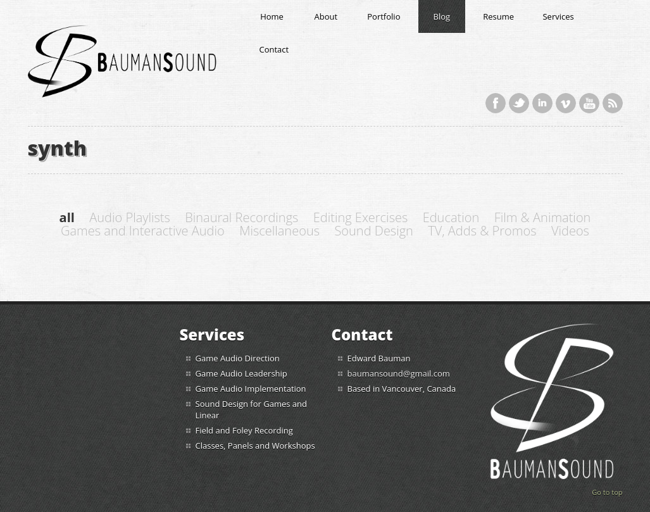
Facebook (495, 103)
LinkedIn (542, 103)
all (67, 217)
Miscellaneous (279, 230)
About (326, 16)
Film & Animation (542, 217)
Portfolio (383, 16)
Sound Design (373, 230)
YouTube (589, 103)
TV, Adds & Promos (482, 230)
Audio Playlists (129, 217)
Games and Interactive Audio (143, 230)
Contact (274, 49)
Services (557, 16)
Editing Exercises (360, 217)
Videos (570, 230)
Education (451, 217)
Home (272, 16)
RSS (613, 103)
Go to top (607, 492)
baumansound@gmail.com (398, 373)
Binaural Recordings (241, 217)
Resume (498, 16)
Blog (442, 16)
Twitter (519, 103)
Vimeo (566, 103)
